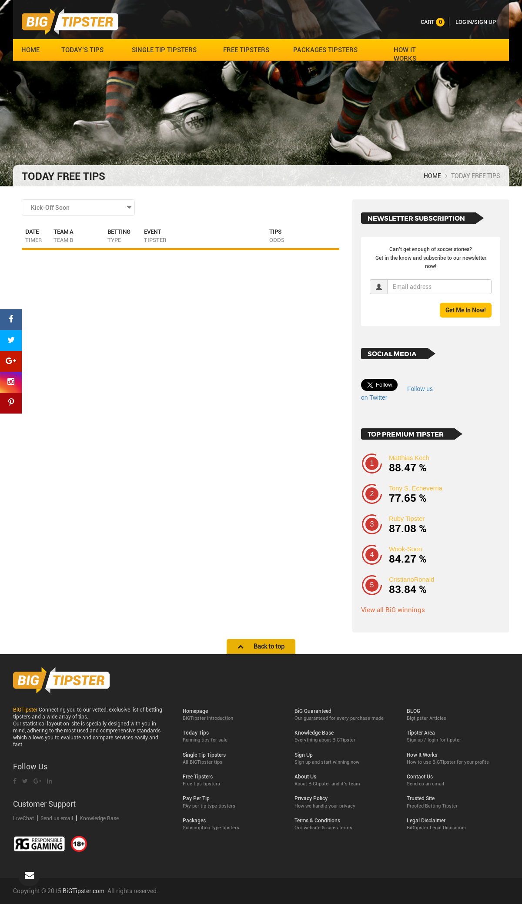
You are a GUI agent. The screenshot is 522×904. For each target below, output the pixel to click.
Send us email (56, 818)
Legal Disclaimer (456, 824)
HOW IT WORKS (405, 54)
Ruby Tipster (407, 518)
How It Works (456, 758)
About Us (343, 780)
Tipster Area (456, 736)
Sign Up (343, 758)
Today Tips (232, 736)
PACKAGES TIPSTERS (325, 50)
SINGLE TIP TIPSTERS (164, 50)
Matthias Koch (409, 457)
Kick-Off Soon (50, 207)
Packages (232, 824)
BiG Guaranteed (343, 715)
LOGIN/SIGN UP (475, 22)
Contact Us (456, 780)
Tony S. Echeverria (415, 488)
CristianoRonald (411, 579)
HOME (30, 50)
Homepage (232, 715)
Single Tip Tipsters (232, 758)
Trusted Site (456, 802)
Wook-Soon (405, 549)
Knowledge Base (99, 818)
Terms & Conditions (343, 824)
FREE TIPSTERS (246, 50)
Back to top (261, 646)
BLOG (456, 715)
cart (433, 22)
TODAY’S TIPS (82, 50)
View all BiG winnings (393, 610)
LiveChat (24, 818)
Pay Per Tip (232, 802)
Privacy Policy (343, 802)
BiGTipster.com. (84, 890)
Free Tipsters (232, 780)
